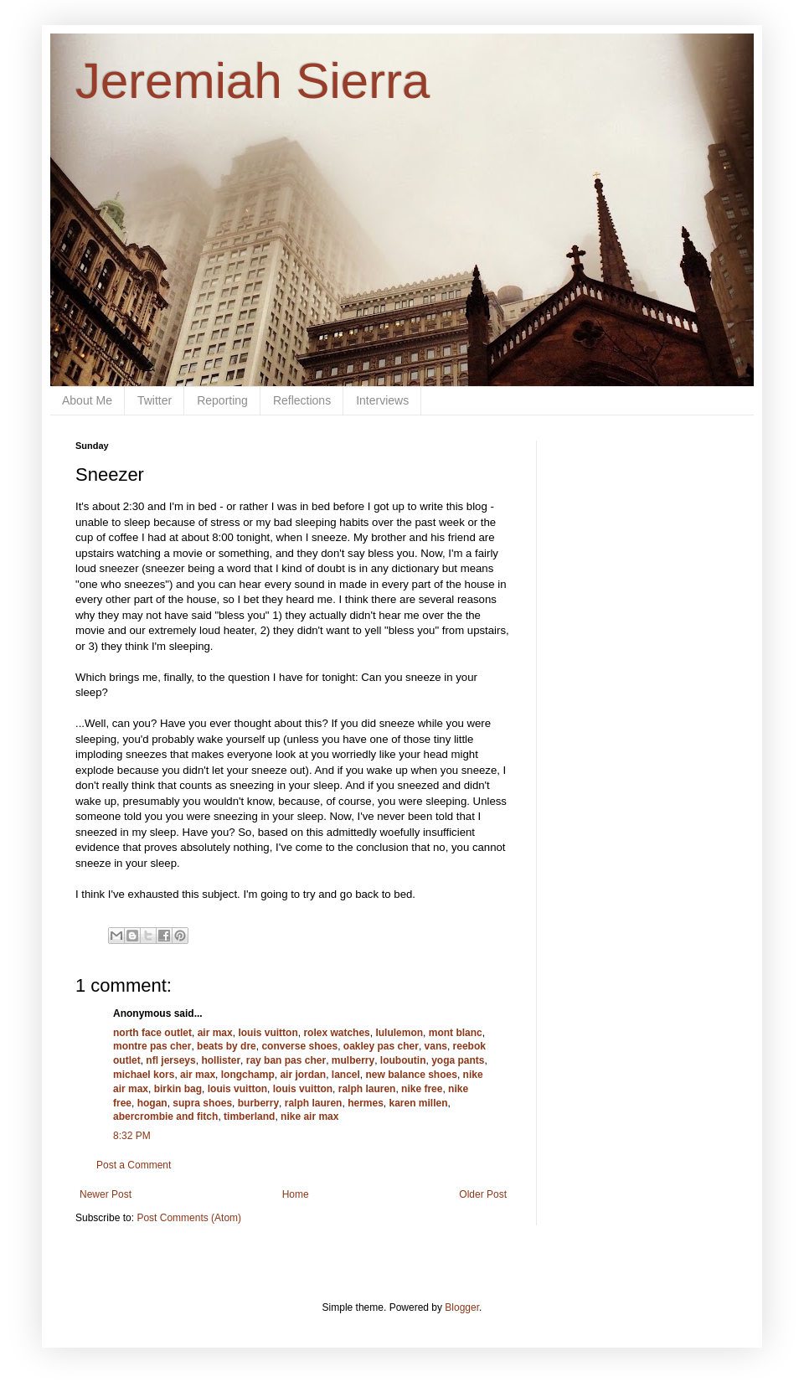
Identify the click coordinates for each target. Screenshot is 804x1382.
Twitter (154, 400)
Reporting (222, 400)
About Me (87, 400)
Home (295, 1194)
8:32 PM (132, 1136)
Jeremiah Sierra (252, 81)
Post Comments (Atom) (189, 1218)
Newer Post (105, 1194)
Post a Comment (133, 1165)
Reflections (302, 400)
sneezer (119, 568)
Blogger (462, 1307)
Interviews (382, 400)
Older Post (483, 1194)
